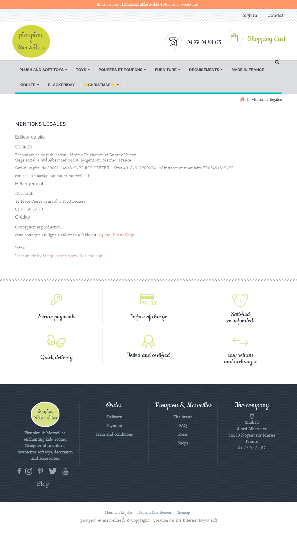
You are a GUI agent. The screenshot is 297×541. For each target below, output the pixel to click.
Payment (114, 426)
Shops (183, 443)
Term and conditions (114, 434)
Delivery (114, 417)
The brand (183, 417)
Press (183, 434)
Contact (275, 15)
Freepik (50, 256)
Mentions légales (119, 513)
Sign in (250, 15)
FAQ (183, 426)
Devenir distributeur (154, 513)
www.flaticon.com (86, 256)
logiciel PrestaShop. (116, 235)
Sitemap (183, 513)
